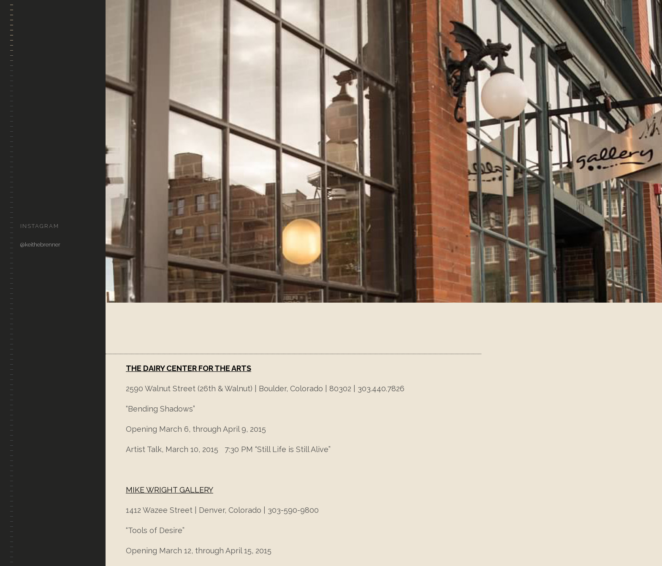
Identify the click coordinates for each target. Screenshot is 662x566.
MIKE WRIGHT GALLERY (169, 489)
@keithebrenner (40, 244)
